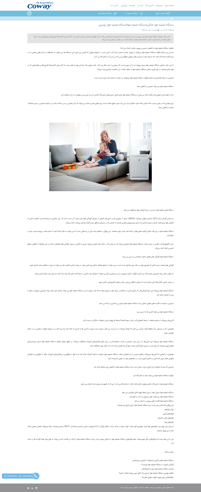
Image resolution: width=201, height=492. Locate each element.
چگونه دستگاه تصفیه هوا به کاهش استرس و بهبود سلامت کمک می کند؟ (133, 19)
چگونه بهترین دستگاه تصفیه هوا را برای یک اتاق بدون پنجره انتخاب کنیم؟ (146, 473)
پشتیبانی (123, 5)
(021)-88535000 (25, 476)
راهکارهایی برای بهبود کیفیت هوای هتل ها (158, 477)
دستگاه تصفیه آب (134, 13)
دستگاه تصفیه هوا (108, 13)
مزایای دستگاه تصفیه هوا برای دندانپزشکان (158, 469)
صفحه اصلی (169, 5)
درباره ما (140, 5)
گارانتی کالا (149, 5)
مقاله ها (132, 5)
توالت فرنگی (162, 13)
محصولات (159, 5)
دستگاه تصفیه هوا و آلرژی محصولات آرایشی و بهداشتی (153, 460)
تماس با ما (114, 5)
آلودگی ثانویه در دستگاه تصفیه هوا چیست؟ (157, 464)
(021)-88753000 (10, 476)
